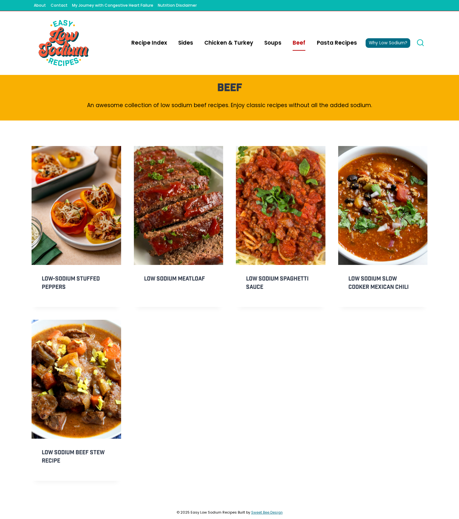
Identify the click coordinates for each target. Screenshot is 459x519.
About (40, 5)
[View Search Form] (420, 43)
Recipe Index (149, 43)
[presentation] (76, 205)
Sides (185, 43)
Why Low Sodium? (388, 43)
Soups (272, 43)
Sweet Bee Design (267, 512)
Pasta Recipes (337, 43)
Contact (59, 5)
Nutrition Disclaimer (177, 5)
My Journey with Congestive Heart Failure (112, 5)
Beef (299, 43)
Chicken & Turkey (228, 43)
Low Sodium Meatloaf (174, 278)
